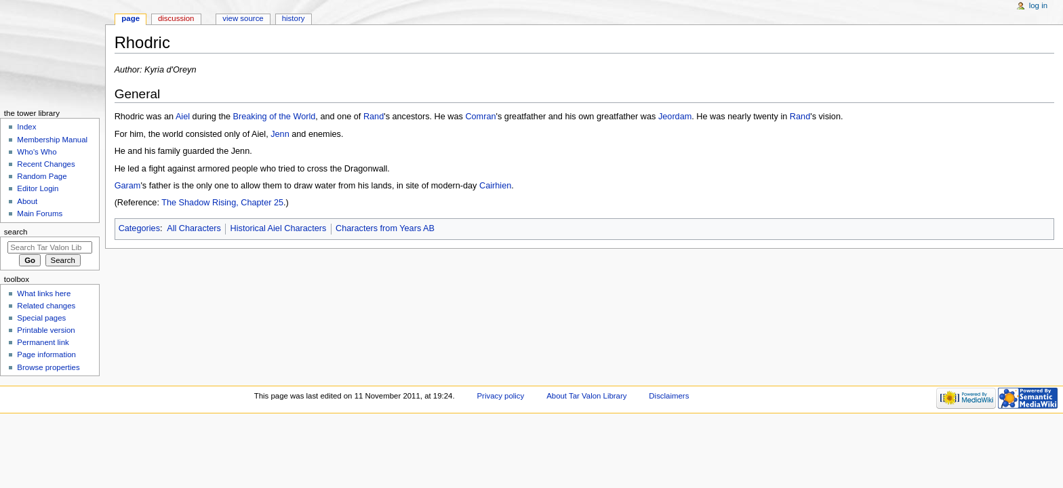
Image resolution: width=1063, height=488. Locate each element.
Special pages (41, 318)
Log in (1038, 5)
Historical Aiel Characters (278, 228)
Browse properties (48, 367)
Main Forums (39, 213)
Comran (480, 116)
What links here (44, 293)
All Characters (194, 228)
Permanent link (42, 342)
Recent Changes (46, 164)
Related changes (46, 306)
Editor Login (37, 188)
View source (242, 18)
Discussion (176, 18)
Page (130, 18)
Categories (139, 228)
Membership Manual (52, 140)
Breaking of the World (274, 116)
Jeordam (674, 116)
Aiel (183, 116)
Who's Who (36, 152)
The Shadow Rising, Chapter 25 (222, 202)
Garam (128, 185)
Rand (373, 116)
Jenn (279, 134)
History (293, 18)
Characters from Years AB (385, 228)
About (27, 201)
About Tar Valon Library (586, 396)
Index (26, 127)
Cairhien (495, 185)
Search (16, 232)
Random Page (41, 176)
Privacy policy (500, 396)
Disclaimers (669, 396)
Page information (46, 354)
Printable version (46, 330)
